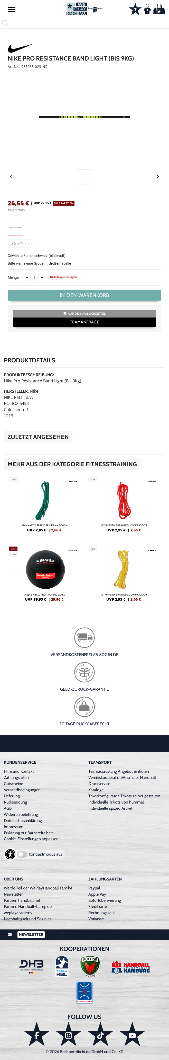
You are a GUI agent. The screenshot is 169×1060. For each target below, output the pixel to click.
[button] (11, 9)
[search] (84, 23)
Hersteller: (16, 391)
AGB (8, 808)
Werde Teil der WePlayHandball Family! (38, 888)
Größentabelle (60, 263)
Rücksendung (15, 802)
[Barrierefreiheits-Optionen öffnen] (10, 854)
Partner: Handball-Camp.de (28, 906)
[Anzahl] (34, 277)
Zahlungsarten (16, 777)
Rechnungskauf (101, 912)
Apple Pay (97, 894)
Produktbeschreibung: (29, 374)
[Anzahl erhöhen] (42, 277)
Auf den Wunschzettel (84, 313)
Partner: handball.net (22, 900)
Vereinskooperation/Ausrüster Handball (122, 777)
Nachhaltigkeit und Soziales (27, 918)
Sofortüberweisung (104, 900)
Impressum (13, 826)
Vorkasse (96, 918)
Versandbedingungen (22, 789)
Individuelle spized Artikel (110, 808)
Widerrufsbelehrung (21, 814)
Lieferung (12, 796)
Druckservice (99, 783)
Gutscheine (13, 783)
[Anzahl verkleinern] (27, 277)
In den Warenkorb (84, 295)
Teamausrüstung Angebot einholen (118, 771)
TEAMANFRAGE (84, 322)
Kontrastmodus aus (45, 854)
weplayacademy (18, 912)
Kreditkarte (97, 906)
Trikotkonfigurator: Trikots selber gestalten (124, 796)
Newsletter (13, 894)
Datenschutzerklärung (23, 820)
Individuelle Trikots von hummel (116, 802)
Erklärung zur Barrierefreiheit (28, 832)
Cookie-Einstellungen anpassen (31, 838)
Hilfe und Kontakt (19, 771)
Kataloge (96, 789)
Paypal (94, 888)
